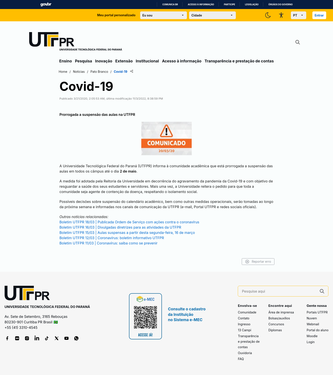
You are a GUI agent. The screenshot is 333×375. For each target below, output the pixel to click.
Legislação (252, 4)
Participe (229, 4)
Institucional (147, 61)
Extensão (124, 61)
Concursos (276, 324)
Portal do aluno (318, 330)
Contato (243, 318)
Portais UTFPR (317, 312)
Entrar (319, 15)
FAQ (241, 359)
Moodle (312, 336)
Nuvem (312, 318)
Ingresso (244, 324)
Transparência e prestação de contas (239, 61)
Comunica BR (170, 4)
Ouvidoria (245, 353)
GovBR (45, 4)
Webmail (313, 324)
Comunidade (247, 312)
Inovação (103, 61)
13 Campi (244, 330)
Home (64, 71)
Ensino (65, 61)
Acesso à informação (201, 4)
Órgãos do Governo (281, 4)
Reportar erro (257, 261)
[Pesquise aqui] (279, 291)
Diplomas (275, 330)
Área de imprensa (281, 312)
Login (311, 342)
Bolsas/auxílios (279, 318)
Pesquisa (83, 61)
